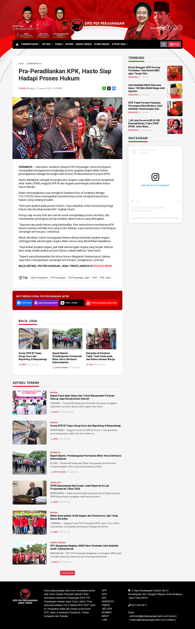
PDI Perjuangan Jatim (79, 277)
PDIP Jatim (105, 277)
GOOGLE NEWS (102, 266)
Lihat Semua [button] (67, 573)
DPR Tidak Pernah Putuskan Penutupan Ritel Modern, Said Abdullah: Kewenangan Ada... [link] (145, 105)
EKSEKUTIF (55, 452)
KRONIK (53, 392)
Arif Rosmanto (61, 368)
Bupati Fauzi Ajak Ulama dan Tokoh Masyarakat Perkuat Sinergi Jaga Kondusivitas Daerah (82, 397)
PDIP (94, 277)
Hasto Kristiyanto (39, 277)
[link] (21, 63)
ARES (23, 364)
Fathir (55, 532)
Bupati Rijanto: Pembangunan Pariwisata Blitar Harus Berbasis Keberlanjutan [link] (67, 358)
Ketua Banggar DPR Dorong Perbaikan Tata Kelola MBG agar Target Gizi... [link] (144, 70)
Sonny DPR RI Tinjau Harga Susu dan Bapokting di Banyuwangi (85, 425)
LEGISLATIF (55, 482)
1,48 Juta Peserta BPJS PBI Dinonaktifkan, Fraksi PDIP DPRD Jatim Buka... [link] (144, 123)
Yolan (22, 88)
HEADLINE (132, 77)
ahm (91, 364)
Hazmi (56, 412)
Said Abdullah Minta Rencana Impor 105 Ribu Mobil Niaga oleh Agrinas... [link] (146, 88)
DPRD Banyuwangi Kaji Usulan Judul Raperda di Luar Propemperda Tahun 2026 (79, 487)
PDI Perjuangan (58, 277)
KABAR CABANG (58, 542)
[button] (174, 44)
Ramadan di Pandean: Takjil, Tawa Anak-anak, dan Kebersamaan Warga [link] (100, 356)
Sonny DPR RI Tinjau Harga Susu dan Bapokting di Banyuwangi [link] (33, 356)
